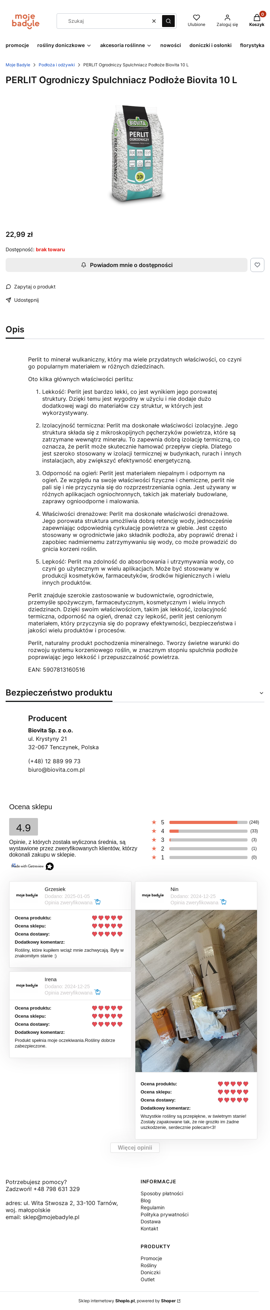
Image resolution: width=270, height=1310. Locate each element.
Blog (146, 1200)
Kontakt (149, 1228)
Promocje (151, 1258)
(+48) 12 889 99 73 (54, 761)
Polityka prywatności (164, 1214)
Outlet (148, 1279)
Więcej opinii (135, 1148)
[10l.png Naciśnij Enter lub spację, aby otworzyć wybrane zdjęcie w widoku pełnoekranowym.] (135, 152)
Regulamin (153, 1207)
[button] (168, 21)
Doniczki (150, 1272)
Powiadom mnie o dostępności (127, 264)
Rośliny (149, 1265)
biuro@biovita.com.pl (56, 769)
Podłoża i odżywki (57, 64)
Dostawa (151, 1221)
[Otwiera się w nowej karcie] (11, 1226)
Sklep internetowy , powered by (127, 1300)
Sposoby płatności (162, 1193)
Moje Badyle (18, 64)
